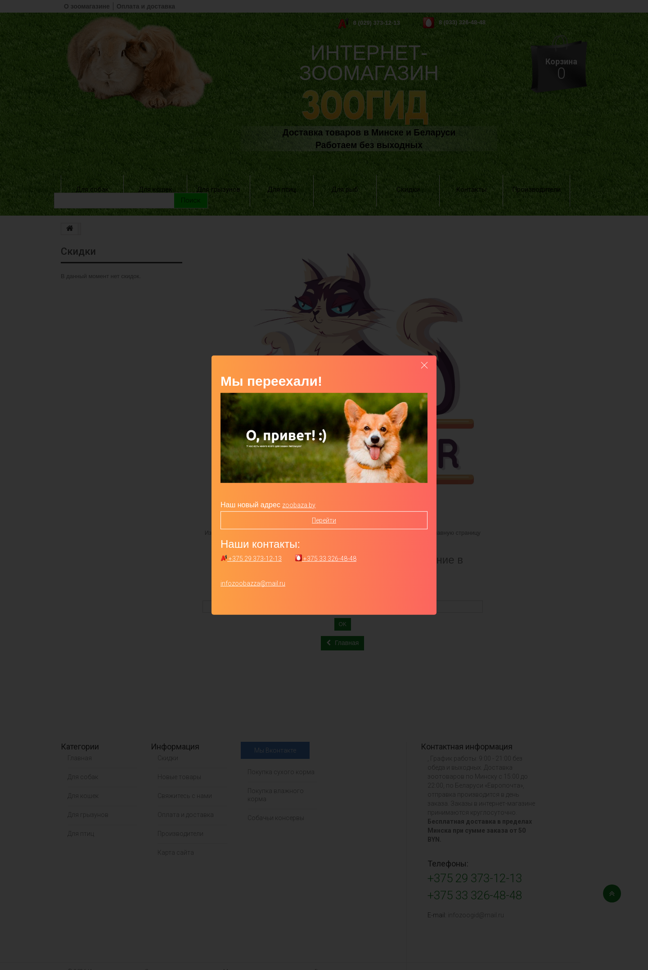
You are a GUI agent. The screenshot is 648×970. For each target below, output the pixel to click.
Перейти (324, 519)
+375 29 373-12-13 (251, 558)
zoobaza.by (298, 504)
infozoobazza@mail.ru (252, 583)
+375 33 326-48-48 (325, 558)
